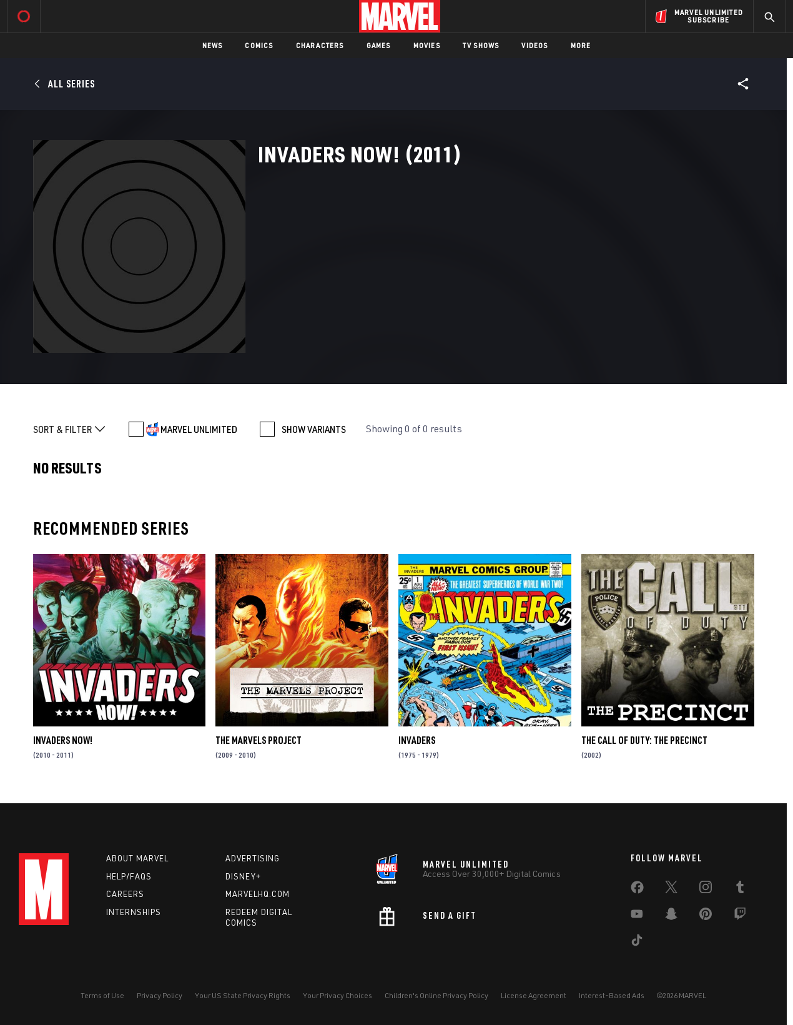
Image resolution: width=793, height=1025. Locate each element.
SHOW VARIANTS (314, 429)
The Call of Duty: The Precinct (644, 740)
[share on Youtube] (637, 916)
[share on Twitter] (671, 889)
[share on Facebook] (637, 890)
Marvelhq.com (257, 894)
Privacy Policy (159, 995)
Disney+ (243, 876)
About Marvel (137, 858)
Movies (426, 45)
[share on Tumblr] (740, 889)
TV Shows (481, 45)
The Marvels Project (258, 740)
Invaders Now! (62, 740)
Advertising (252, 858)
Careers (125, 894)
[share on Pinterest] (705, 916)
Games (379, 45)
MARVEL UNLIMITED (198, 429)
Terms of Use (102, 995)
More (581, 45)
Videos (534, 45)
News (212, 45)
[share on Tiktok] (637, 942)
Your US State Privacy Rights (242, 995)
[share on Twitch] (740, 916)
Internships (133, 912)
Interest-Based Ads (611, 995)
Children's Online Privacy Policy (436, 995)
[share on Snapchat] (671, 916)
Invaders (416, 740)
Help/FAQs (129, 876)
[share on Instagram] (705, 889)
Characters (320, 45)
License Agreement (533, 995)
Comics (259, 45)
